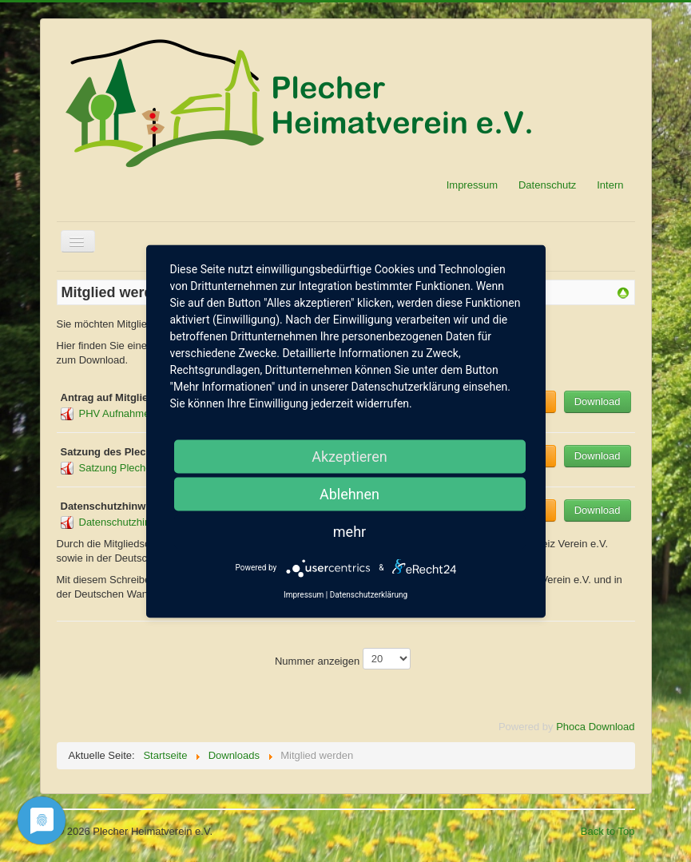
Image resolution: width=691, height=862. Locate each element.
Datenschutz (547, 185)
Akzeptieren (349, 455)
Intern (610, 185)
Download (597, 401)
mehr (349, 530)
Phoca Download (595, 727)
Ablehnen (349, 493)
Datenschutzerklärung (368, 594)
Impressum (472, 185)
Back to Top (608, 831)
